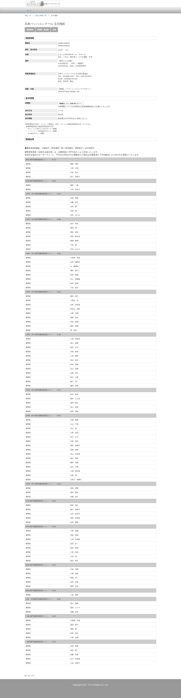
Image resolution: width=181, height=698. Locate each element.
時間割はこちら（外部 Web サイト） (70, 103)
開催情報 (30, 30)
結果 (54, 30)
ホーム (28, 10)
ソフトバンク (33, 131)
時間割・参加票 (43, 30)
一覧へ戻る (30, 676)
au (29, 133)
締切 (67, 50)
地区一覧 (28, 15)
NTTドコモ (32, 129)
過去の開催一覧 (41, 15)
